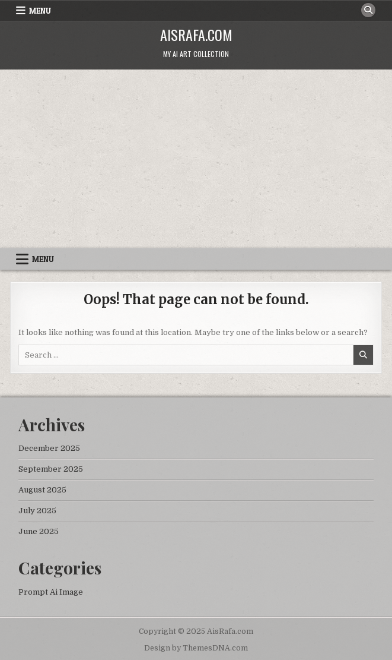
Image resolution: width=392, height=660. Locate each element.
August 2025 (42, 489)
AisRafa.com (196, 34)
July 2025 (37, 510)
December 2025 (49, 448)
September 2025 (50, 469)
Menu (40, 10)
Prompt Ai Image (50, 592)
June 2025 (38, 531)
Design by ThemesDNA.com (196, 648)
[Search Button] (368, 10)
